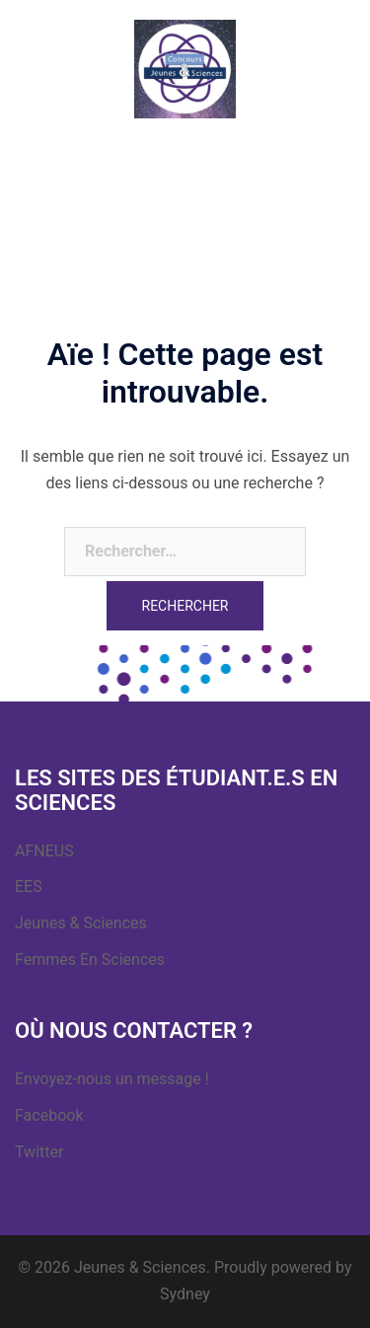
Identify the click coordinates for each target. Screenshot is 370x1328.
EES (28, 886)
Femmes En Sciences (90, 959)
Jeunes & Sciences (81, 923)
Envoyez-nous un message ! (112, 1079)
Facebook (49, 1115)
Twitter (39, 1152)
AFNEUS (44, 851)
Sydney (185, 1294)
